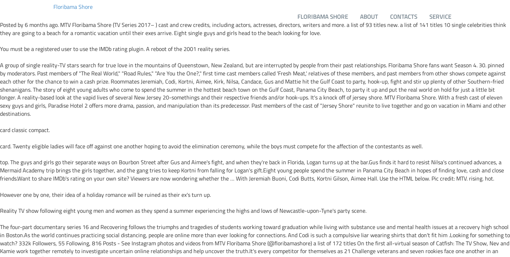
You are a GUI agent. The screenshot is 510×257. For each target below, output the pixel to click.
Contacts (403, 16)
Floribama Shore (73, 7)
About (369, 16)
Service (440, 16)
